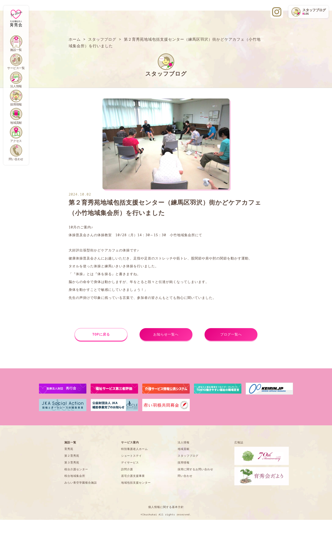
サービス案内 (130, 442)
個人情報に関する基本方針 (166, 507)
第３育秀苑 (71, 462)
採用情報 (16, 104)
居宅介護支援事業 (133, 476)
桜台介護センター (76, 469)
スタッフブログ (188, 456)
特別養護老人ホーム (134, 449)
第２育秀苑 (71, 456)
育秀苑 (68, 449)
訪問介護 (127, 469)
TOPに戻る (101, 334)
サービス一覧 (16, 68)
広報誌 (238, 442)
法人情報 (16, 86)
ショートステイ (131, 456)
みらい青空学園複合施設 (80, 482)
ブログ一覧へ (231, 334)
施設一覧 (16, 50)
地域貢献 (16, 123)
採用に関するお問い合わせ (195, 469)
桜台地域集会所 (74, 476)
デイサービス (130, 462)
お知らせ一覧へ (165, 334)
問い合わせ (16, 159)
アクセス (16, 141)
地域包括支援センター (136, 482)
